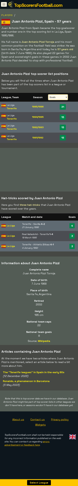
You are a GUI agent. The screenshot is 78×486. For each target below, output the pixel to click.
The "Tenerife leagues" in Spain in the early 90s (33, 372)
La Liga (11, 225)
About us (18, 419)
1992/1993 (38, 127)
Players (7, 15)
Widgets (40, 424)
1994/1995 (38, 117)
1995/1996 (37, 106)
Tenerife (12, 108)
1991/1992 (37, 137)
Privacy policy (60, 419)
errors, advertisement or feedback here (27, 443)
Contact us (37, 419)
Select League (39, 482)
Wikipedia (44, 341)
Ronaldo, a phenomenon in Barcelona (26, 381)
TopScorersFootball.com (38, 5)
